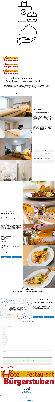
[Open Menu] (53, 48)
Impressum (24, 397)
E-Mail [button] (38, 317)
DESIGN (32, 400)
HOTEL (5, 50)
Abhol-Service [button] (17, 257)
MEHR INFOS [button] (27, 295)
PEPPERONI (29, 400)
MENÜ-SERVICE (38, 50)
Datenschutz (28, 397)
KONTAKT (49, 50)
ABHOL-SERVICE (26, 50)
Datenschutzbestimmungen (21, 356)
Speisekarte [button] (6, 257)
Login (32, 397)
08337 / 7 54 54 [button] (49, 317)
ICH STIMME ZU (27, 358)
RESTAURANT (15, 50)
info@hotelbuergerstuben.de (39, 363)
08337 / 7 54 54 (28, 391)
